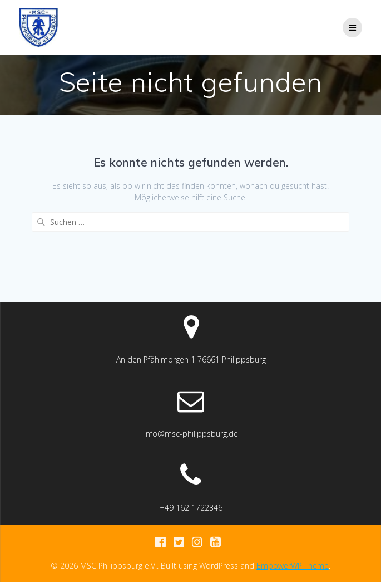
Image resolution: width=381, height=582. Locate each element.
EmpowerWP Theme (292, 565)
